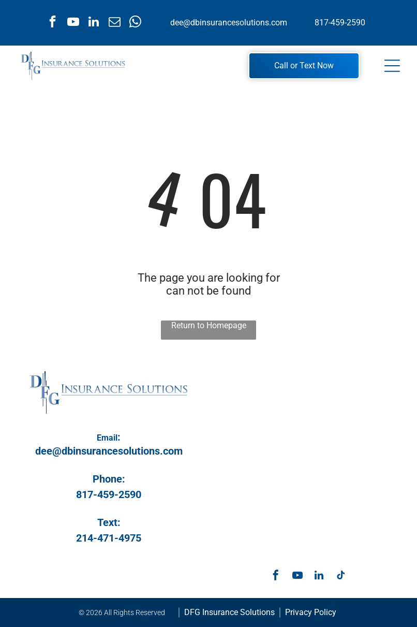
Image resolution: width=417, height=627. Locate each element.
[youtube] (73, 22)
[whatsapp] (135, 22)
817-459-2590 (340, 22)
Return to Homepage (208, 325)
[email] (115, 22)
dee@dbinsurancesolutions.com (228, 22)
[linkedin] (94, 22)
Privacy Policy (310, 612)
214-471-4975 (108, 538)
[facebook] (52, 22)
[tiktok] (341, 576)
